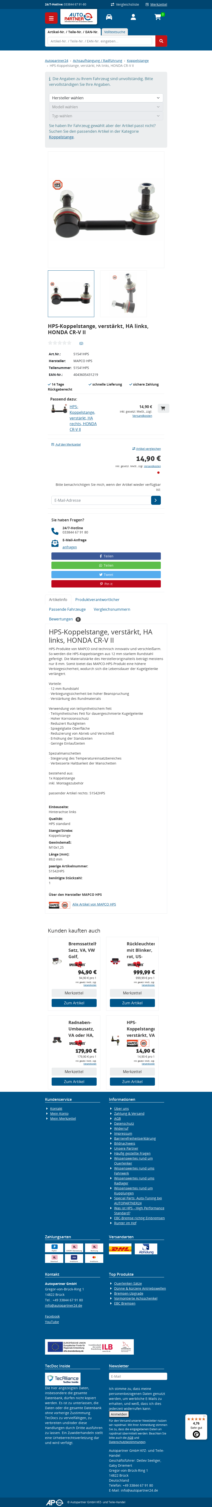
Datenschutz (124, 1123)
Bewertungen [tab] (65, 619)
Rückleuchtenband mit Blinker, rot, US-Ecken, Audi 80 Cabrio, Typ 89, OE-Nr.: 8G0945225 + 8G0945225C (141, 951)
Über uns (121, 1108)
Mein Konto (59, 1113)
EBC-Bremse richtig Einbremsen (139, 1218)
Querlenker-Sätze (128, 1283)
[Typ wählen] (106, 115)
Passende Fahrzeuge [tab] (67, 609)
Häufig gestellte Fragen (132, 1153)
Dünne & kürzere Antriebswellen (140, 1288)
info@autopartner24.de (63, 1305)
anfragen (70, 547)
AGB (117, 1118)
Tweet (106, 574)
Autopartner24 (56, 60)
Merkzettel (156, 4)
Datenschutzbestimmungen (127, 1442)
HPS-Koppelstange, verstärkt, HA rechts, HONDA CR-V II (83, 418)
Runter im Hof (125, 1223)
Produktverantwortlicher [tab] (97, 599)
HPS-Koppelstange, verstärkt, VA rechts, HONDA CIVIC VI (141, 1030)
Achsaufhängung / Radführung (97, 60)
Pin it (106, 584)
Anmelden (119, 1414)
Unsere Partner (126, 1148)
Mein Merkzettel (63, 1118)
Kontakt (56, 1108)
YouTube (52, 1322)
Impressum (123, 1133)
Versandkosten (142, 416)
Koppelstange (138, 60)
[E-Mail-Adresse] (156, 500)
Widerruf (121, 1128)
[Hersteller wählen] (106, 97)
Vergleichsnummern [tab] (112, 609)
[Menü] (204, 1417)
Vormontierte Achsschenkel (136, 1298)
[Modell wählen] (106, 106)
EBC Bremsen (124, 1303)
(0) (81, 343)
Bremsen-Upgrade (128, 1293)
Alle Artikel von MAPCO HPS (94, 904)
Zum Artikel (74, 1003)
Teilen (106, 556)
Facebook (52, 1316)
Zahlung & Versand (129, 1113)
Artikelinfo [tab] (58, 599)
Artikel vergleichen (146, 449)
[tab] (73, 32)
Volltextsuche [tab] (114, 32)
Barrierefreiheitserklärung (135, 1138)
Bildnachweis (124, 1143)
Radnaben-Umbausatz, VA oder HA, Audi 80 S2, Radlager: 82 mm (81, 1030)
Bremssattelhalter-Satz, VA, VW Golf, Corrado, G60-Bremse (82, 951)
